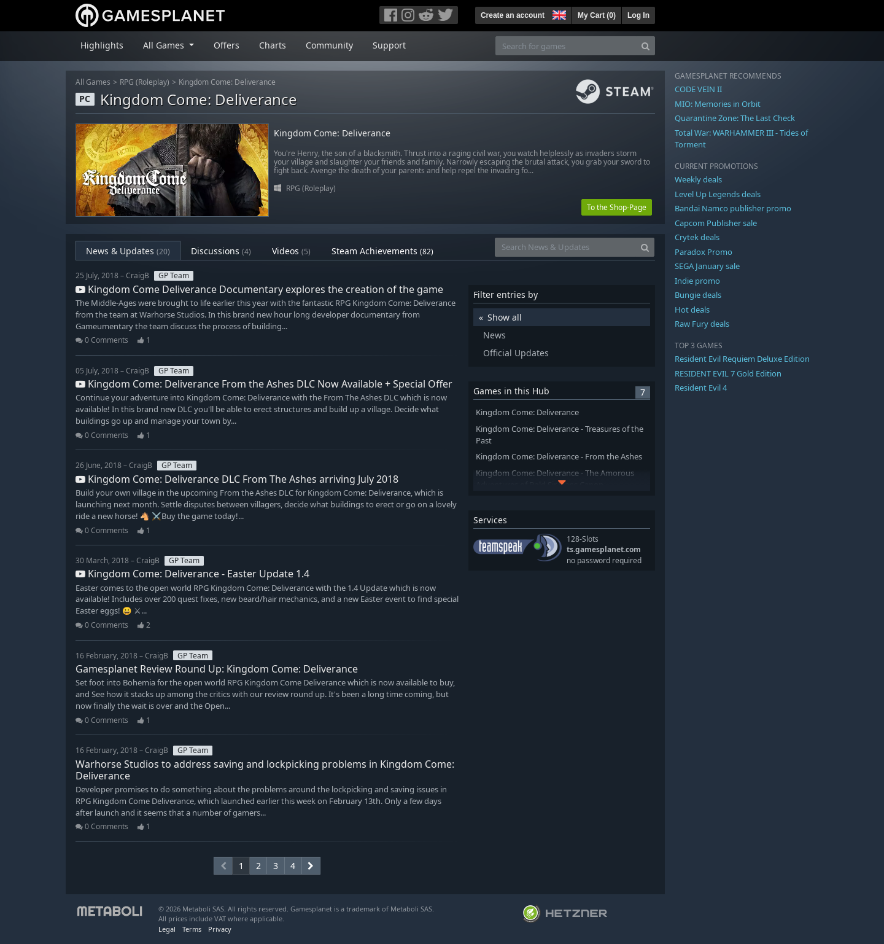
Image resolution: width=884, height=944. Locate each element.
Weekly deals (698, 179)
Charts (272, 45)
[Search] (645, 45)
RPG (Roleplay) (144, 82)
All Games (93, 82)
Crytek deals (697, 237)
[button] (558, 13)
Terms (191, 929)
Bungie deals (698, 294)
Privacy (219, 929)
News (494, 335)
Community (329, 45)
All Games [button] (165, 45)
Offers (226, 45)
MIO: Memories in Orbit (718, 103)
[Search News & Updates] (565, 247)
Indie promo (697, 280)
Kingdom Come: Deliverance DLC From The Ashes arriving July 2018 (237, 479)
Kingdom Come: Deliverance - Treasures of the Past (559, 435)
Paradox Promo (703, 251)
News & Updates (128, 251)
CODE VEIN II (698, 89)
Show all (504, 317)
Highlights (101, 45)
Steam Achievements (382, 251)
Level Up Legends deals (718, 194)
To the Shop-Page (616, 207)
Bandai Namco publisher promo (733, 208)
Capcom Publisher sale (716, 222)
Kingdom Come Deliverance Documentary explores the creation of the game (259, 289)
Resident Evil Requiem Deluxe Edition (742, 358)
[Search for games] (566, 45)
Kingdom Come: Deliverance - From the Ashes (559, 456)
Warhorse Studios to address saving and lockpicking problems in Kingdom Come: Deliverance (265, 769)
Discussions (221, 251)
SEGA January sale (707, 265)
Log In (638, 15)
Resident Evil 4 (701, 387)
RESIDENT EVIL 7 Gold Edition (728, 373)
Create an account (513, 15)
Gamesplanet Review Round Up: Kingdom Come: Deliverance (217, 669)
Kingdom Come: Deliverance (227, 82)
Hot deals (692, 309)
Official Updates (516, 353)
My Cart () (597, 15)
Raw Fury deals (702, 323)
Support (389, 45)
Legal (167, 929)
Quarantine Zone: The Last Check (735, 117)
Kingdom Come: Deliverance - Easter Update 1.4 (192, 573)
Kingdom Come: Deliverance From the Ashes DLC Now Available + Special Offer (264, 384)
